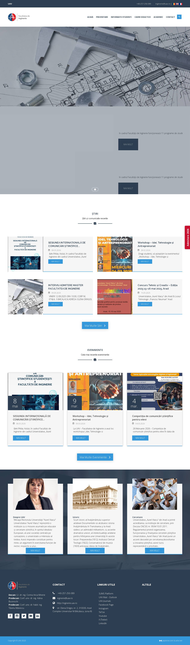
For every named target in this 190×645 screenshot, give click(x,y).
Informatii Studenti (121, 17)
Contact (170, 17)
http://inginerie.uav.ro (65, 603)
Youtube (103, 615)
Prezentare (102, 17)
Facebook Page (106, 604)
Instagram (103, 608)
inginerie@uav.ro (63, 598)
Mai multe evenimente (95, 457)
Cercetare (137, 517)
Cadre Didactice (143, 17)
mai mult (128, 144)
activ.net (179, 640)
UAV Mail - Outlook (108, 597)
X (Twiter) (103, 619)
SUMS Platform (106, 593)
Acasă (90, 17)
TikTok (102, 612)
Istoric (76, 517)
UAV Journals (105, 601)
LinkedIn (103, 623)
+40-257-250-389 (63, 593)
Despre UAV (19, 517)
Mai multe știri (95, 325)
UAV (10, 3)
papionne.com (166, 640)
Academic (158, 17)
